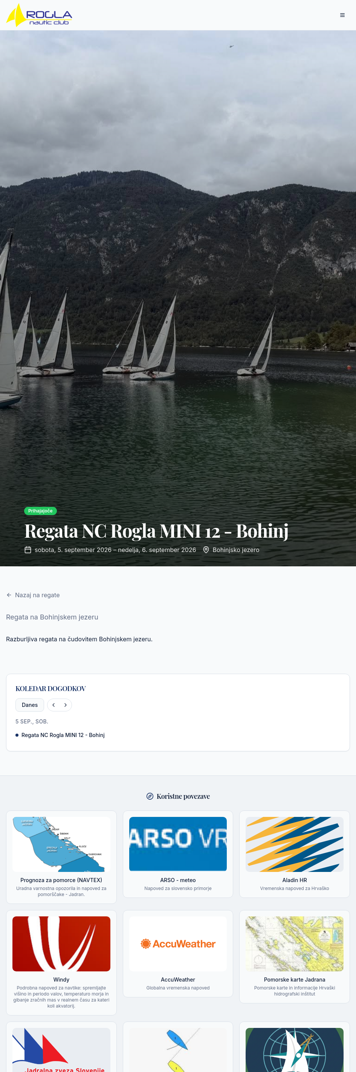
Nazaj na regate (33, 595)
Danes (30, 705)
